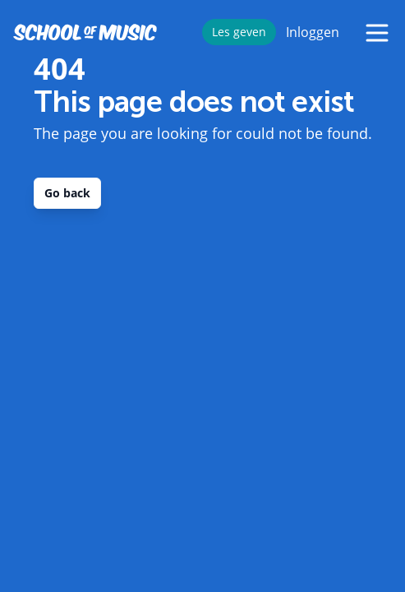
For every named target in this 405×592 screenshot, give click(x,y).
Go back (67, 193)
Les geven (239, 31)
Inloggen (312, 32)
